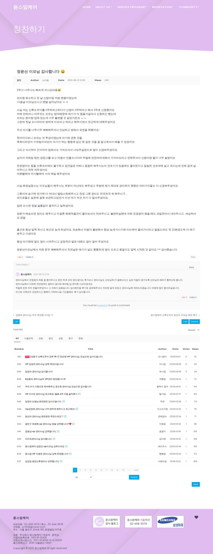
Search (134, 476)
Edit (185, 321)
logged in (102, 304)
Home (87, 7)
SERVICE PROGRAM (131, 7)
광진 (51, 337)
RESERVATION (162, 7)
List (16, 321)
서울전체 (28, 337)
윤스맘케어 (25, 7)
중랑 (81, 337)
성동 (61, 337)
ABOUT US (102, 7)
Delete (194, 321)
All (17, 337)
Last (136, 469)
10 (124, 469)
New (195, 483)
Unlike (29, 257)
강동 (41, 337)
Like (20, 257)
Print (193, 257)
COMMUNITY (188, 7)
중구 (71, 337)
